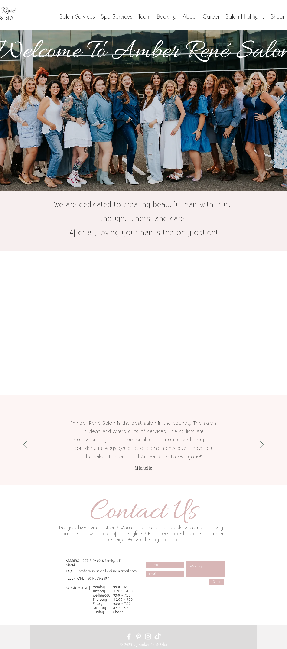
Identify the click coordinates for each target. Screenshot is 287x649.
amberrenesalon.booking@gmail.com (108, 571)
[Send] (216, 582)
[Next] (262, 445)
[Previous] (25, 445)
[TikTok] (157, 637)
